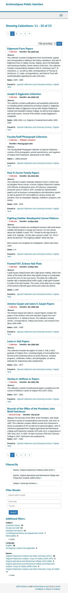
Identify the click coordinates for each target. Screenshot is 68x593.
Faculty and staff (13, 528)
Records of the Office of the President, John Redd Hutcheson (31, 410)
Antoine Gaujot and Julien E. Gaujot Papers (30, 303)
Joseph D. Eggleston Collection (24, 94)
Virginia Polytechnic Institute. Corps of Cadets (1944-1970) (30, 559)
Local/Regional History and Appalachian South (25, 533)
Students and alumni (14, 531)
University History (13, 525)
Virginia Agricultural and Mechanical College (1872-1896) (29, 561)
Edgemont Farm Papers (20, 48)
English (9, 545)
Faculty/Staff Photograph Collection (27, 136)
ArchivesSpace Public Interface (24, 4)
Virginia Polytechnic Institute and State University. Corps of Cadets (33, 569)
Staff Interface (21, 586)
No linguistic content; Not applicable (20, 548)
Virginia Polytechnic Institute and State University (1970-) (29, 556)
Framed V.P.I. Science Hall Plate (24, 263)
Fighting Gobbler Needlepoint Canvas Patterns (33, 218)
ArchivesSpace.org (40, 586)
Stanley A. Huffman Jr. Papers (23, 379)
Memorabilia (11, 536)
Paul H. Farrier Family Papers (23, 172)
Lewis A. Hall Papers (18, 341)
